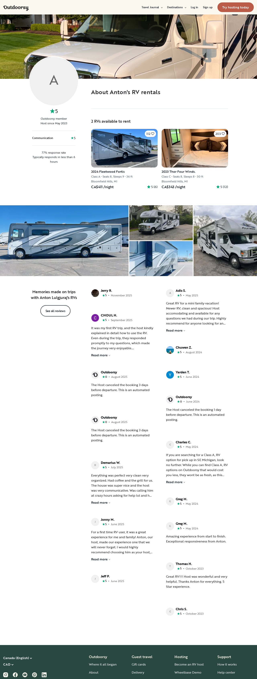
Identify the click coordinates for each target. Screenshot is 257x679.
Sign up (208, 7)
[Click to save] (150, 133)
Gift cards (139, 664)
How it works (227, 664)
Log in (194, 7)
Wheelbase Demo (187, 672)
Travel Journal (152, 7)
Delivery (138, 672)
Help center (226, 672)
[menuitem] (152, 7)
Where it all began (103, 664)
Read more (100, 355)
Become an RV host (189, 664)
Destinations (176, 7)
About (93, 672)
